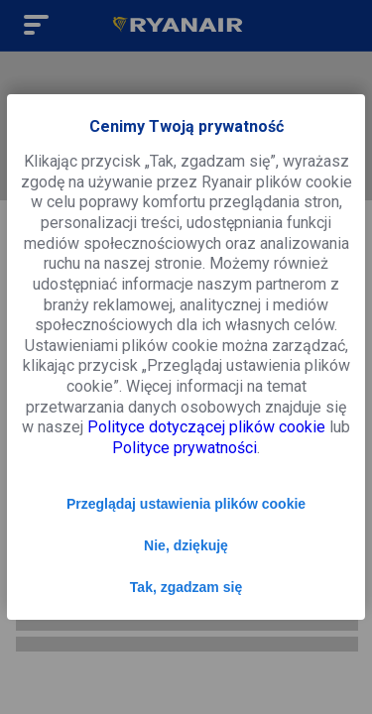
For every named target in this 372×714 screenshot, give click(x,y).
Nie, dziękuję (186, 545)
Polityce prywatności (184, 447)
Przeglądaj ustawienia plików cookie (186, 504)
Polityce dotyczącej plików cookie (206, 426)
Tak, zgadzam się (186, 587)
